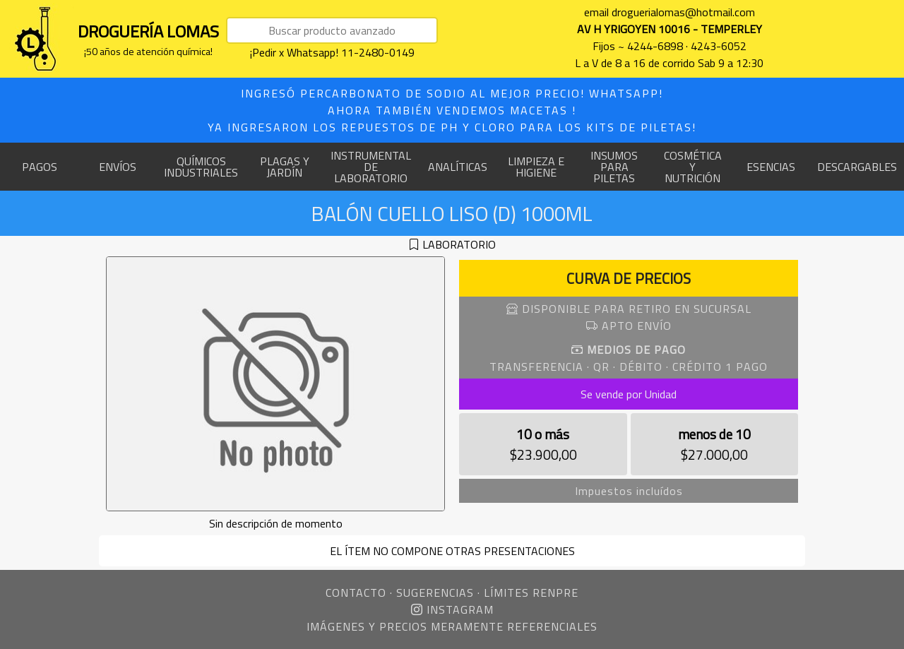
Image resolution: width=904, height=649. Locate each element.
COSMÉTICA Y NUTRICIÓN (693, 166)
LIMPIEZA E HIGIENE (536, 167)
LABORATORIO (459, 244)
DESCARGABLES (857, 166)
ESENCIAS (771, 166)
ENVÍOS (117, 166)
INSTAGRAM (452, 609)
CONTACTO (356, 592)
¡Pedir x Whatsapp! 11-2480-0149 (332, 52)
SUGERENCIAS (435, 592)
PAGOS (39, 166)
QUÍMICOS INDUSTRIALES (201, 167)
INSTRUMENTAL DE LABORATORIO (371, 166)
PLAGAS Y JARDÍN (284, 167)
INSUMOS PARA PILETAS (614, 166)
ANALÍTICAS (457, 166)
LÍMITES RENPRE (531, 592)
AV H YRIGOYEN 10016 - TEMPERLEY (669, 28)
